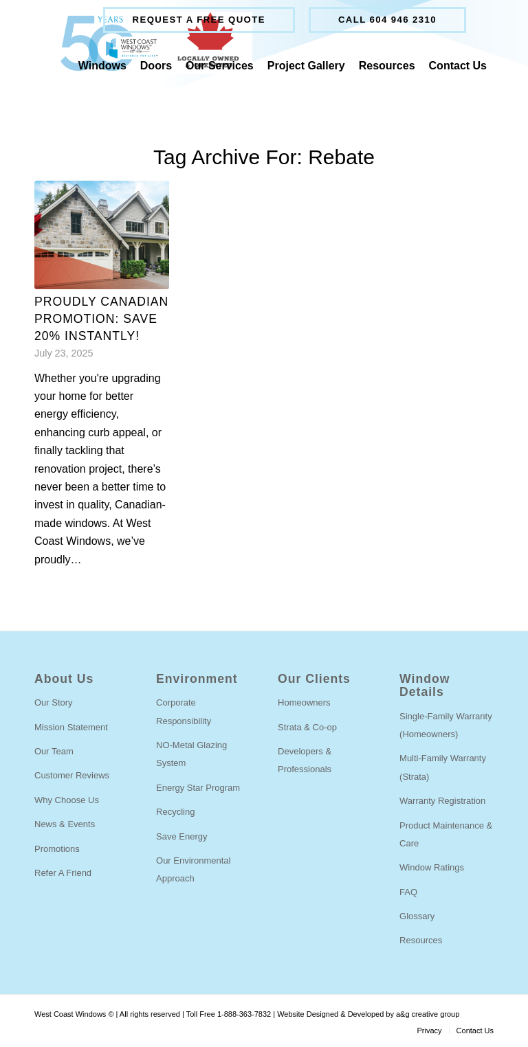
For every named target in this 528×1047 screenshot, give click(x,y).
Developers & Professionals (304, 760)
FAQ (408, 892)
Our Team (54, 751)
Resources (420, 940)
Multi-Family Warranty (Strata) (442, 767)
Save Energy (181, 836)
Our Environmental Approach (193, 869)
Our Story (53, 702)
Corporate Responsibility (183, 711)
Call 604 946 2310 (387, 19)
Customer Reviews (71, 775)
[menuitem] (199, 20)
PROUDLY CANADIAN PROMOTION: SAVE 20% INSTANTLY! (101, 318)
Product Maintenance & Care (445, 834)
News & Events (64, 824)
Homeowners (304, 702)
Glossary (416, 916)
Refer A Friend (62, 873)
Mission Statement (71, 727)
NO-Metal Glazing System (191, 754)
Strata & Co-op (307, 727)
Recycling (175, 812)
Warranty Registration (442, 801)
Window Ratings (431, 867)
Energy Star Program (198, 788)
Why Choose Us (66, 800)
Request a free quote (199, 19)
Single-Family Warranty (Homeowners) (445, 725)
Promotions (57, 849)
